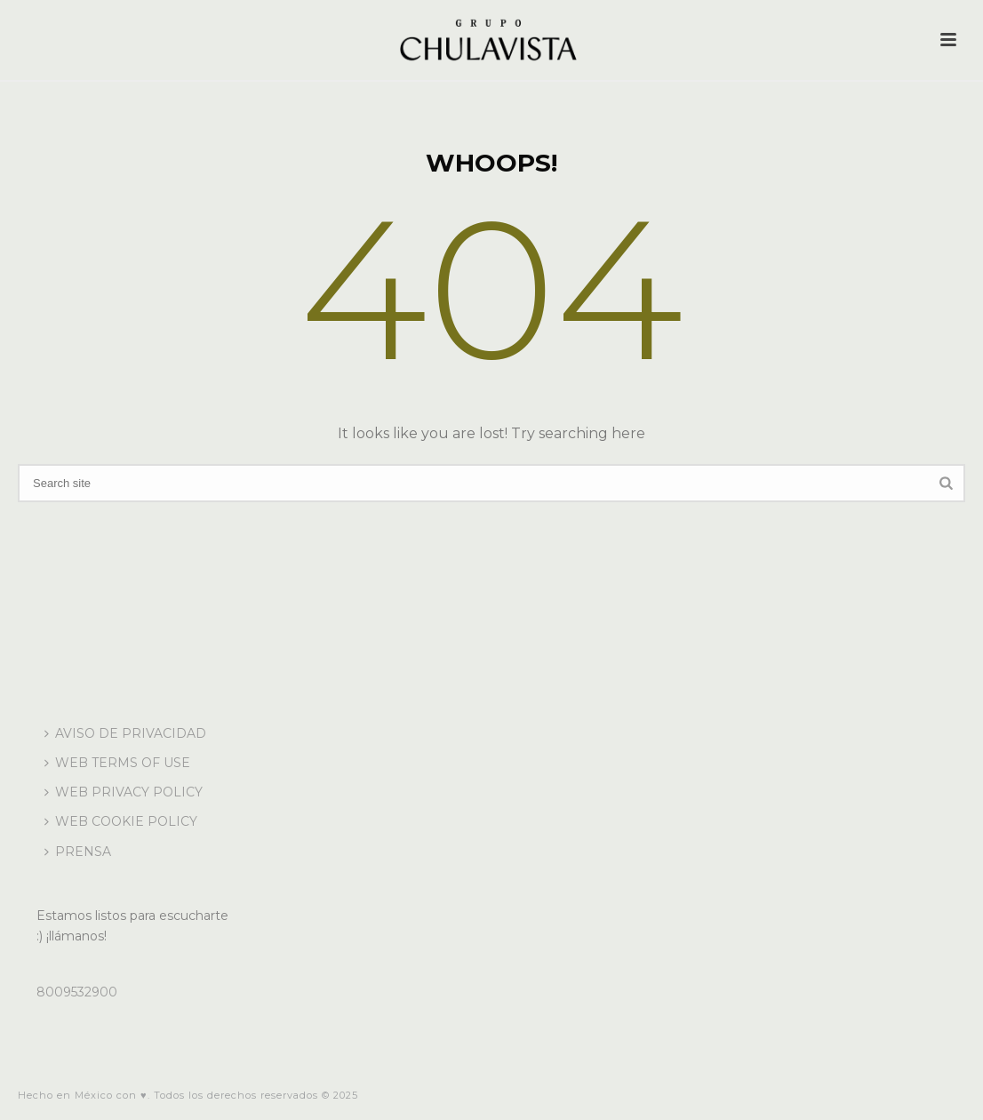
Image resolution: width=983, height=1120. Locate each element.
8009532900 (76, 992)
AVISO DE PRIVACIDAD (125, 733)
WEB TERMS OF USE (117, 763)
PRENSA (77, 852)
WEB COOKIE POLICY (120, 821)
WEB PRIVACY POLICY (123, 792)
